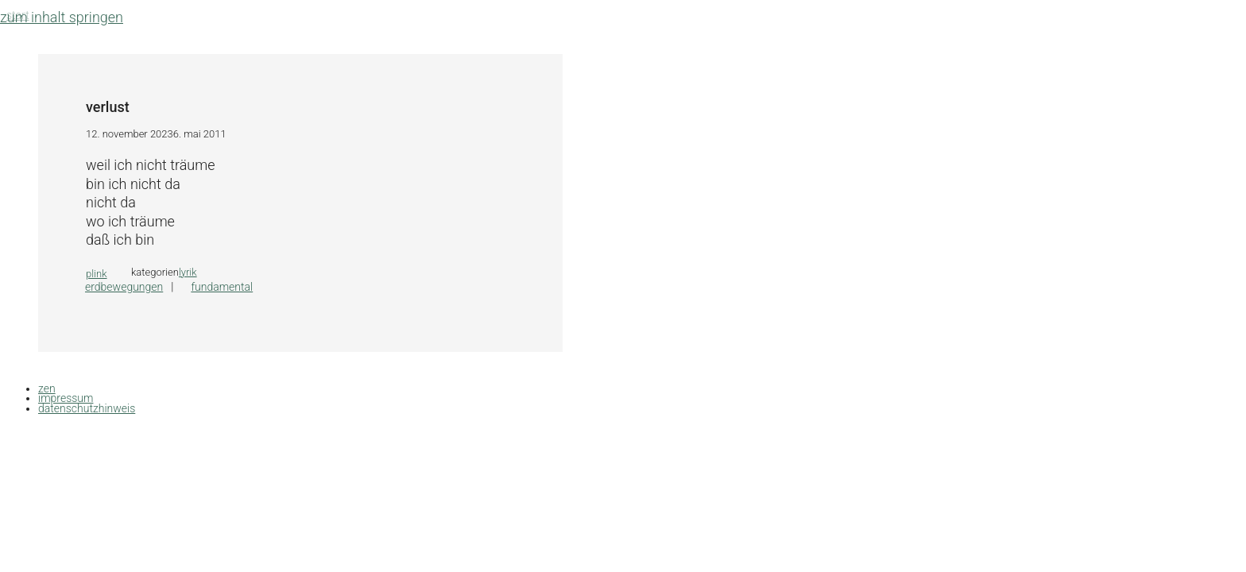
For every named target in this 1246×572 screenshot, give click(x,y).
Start (17, 15)
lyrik (188, 272)
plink (96, 274)
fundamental (222, 286)
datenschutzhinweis (86, 408)
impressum (65, 398)
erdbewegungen (124, 286)
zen (47, 388)
